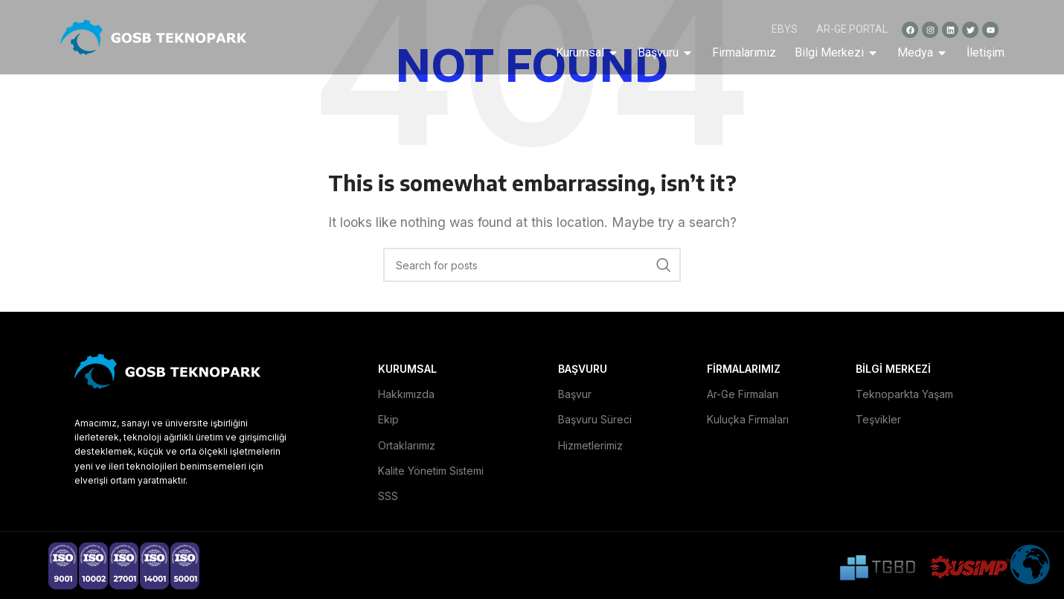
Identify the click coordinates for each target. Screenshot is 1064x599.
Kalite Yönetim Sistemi (431, 470)
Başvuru (665, 52)
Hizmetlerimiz (590, 445)
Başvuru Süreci (595, 419)
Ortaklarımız (406, 445)
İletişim (985, 52)
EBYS (785, 29)
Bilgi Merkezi (837, 52)
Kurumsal (587, 52)
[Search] (532, 265)
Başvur (575, 394)
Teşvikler (878, 419)
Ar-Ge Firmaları (742, 394)
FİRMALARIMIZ (744, 368)
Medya (922, 52)
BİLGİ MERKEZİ (893, 368)
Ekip (388, 419)
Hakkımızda (406, 394)
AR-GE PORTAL (852, 29)
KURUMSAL (407, 368)
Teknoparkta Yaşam (904, 394)
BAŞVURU (582, 368)
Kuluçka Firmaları (748, 419)
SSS (388, 496)
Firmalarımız (744, 52)
